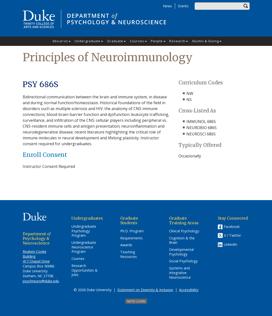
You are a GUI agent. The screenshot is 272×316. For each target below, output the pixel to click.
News (167, 6)
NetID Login (136, 301)
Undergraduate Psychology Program (83, 231)
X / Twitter (232, 235)
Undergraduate (88, 41)
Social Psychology (183, 261)
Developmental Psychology (181, 251)
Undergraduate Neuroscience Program (83, 247)
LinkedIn (230, 244)
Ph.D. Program (132, 231)
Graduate (115, 41)
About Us (60, 41)
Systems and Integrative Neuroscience (180, 272)
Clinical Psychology (184, 231)
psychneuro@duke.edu (41, 281)
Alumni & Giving (205, 41)
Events (183, 6)
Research (177, 41)
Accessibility (188, 289)
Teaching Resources (128, 254)
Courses (137, 41)
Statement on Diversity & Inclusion (145, 289)
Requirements (131, 238)
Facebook (232, 226)
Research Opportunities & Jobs (84, 270)
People (157, 41)
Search (246, 6)
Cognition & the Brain (182, 240)
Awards (126, 245)
